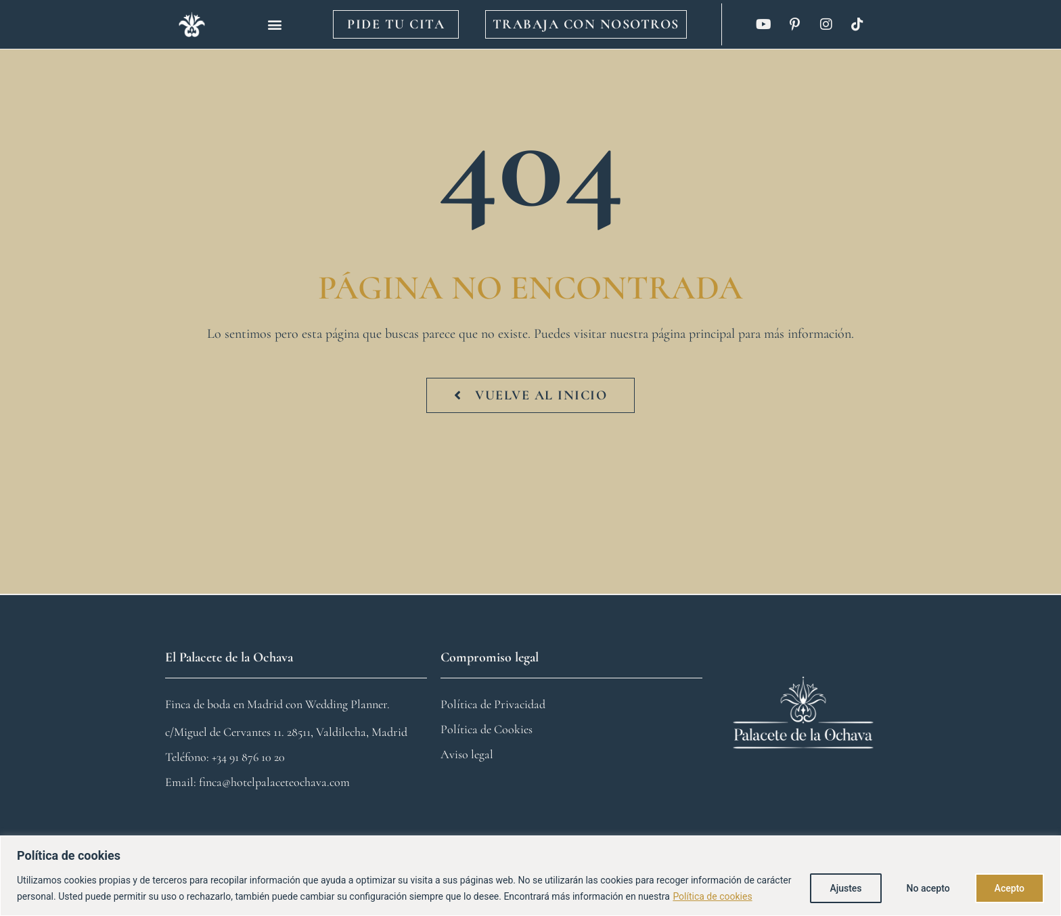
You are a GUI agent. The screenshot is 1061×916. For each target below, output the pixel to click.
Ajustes (845, 888)
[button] (275, 25)
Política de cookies (712, 896)
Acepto (1009, 888)
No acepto (928, 888)
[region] (530, 875)
